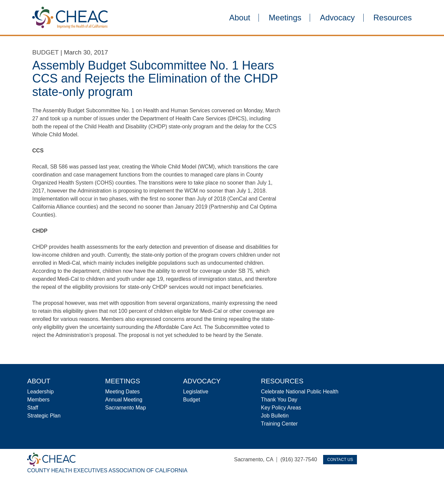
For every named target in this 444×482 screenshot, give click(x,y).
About (239, 18)
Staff (32, 407)
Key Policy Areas (281, 407)
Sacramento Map (125, 407)
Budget (45, 52)
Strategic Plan (44, 415)
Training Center (279, 424)
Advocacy (337, 18)
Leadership (40, 391)
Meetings (285, 18)
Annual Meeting (123, 399)
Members (38, 399)
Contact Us (340, 459)
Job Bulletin (275, 415)
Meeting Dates (122, 391)
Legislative (196, 391)
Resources (392, 18)
